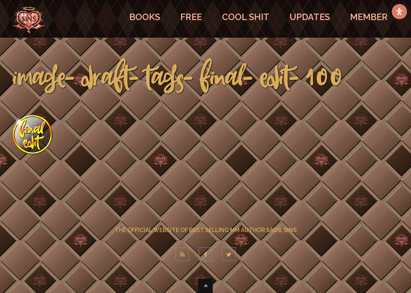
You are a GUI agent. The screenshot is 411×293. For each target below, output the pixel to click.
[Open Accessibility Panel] (399, 11)
